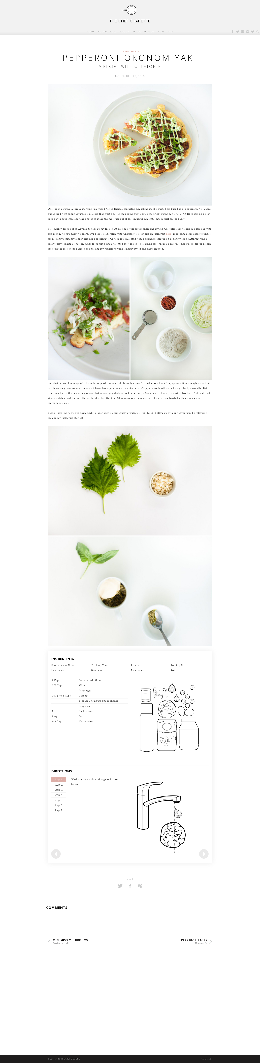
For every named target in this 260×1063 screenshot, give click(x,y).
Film (161, 31)
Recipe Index (107, 31)
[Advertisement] (99, 985)
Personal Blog (144, 31)
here (168, 234)
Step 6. (59, 805)
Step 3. (59, 789)
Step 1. (59, 779)
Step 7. (59, 810)
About (124, 31)
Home (91, 31)
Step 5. (59, 800)
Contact (206, 1059)
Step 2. (59, 784)
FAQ (170, 31)
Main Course (131, 51)
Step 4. (59, 795)
